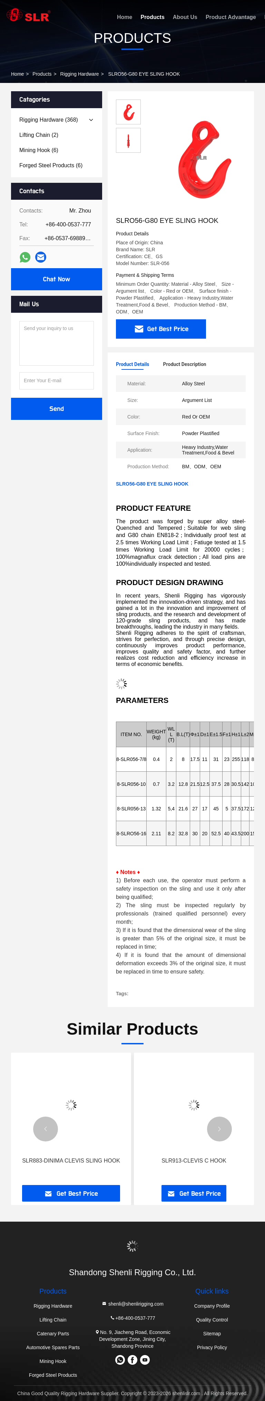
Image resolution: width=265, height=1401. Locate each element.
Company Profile (212, 1306)
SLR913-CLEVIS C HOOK (193, 1161)
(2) (38, 135)
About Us (185, 17)
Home (124, 17)
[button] (45, 1129)
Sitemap (212, 1333)
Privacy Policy (212, 1347)
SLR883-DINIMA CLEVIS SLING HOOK (71, 1161)
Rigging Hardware (79, 74)
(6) (38, 150)
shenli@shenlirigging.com (132, 1304)
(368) (48, 120)
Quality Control (212, 1320)
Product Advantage (231, 17)
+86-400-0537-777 (132, 1318)
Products (152, 17)
